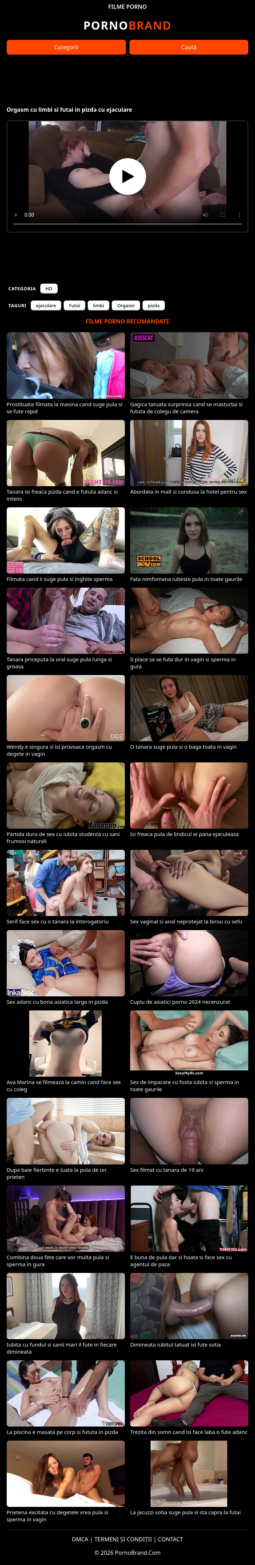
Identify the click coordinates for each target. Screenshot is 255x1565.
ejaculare (46, 305)
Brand (127, 25)
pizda (154, 305)
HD (49, 288)
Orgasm (126, 305)
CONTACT (170, 1539)
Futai (74, 305)
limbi (98, 305)
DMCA (80, 1539)
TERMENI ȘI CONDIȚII (123, 1539)
